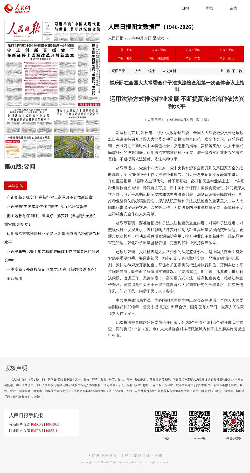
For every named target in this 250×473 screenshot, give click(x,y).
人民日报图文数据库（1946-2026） (152, 27)
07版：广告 (193, 58)
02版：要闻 (159, 50)
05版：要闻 (125, 58)
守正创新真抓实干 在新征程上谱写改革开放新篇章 (50, 197)
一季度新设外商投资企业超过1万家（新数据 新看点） (52, 269)
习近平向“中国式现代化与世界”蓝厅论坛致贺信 (47, 206)
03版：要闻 (193, 50)
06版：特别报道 (159, 58)
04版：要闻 (227, 50)
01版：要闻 (125, 50)
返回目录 (118, 71)
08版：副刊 (227, 58)
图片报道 (14, 279)
